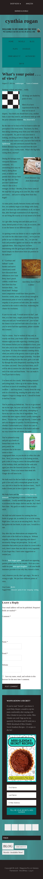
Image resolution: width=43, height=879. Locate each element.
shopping (30, 590)
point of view (22, 590)
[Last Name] (21, 795)
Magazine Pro (25, 868)
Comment (6, 616)
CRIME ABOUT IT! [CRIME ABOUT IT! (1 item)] (21, 847)
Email (5, 653)
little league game (15, 560)
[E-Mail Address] (21, 803)
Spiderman (6, 144)
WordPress (23, 871)
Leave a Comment (32, 83)
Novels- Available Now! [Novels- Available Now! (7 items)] (13, 852)
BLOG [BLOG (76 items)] (7, 846)
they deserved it (29, 120)
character (14, 590)
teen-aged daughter (20, 566)
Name (5, 642)
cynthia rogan (21, 21)
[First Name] (21, 787)
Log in (31, 871)
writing (36, 590)
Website (5, 665)
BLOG (13, 587)
